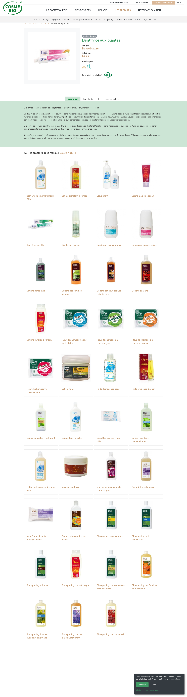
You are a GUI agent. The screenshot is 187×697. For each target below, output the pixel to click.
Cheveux (66, 18)
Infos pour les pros (117, 2)
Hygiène (56, 18)
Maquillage (109, 18)
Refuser (155, 684)
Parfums (128, 18)
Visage (45, 18)
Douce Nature (67, 152)
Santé (137, 18)
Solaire (97, 18)
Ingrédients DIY (150, 18)
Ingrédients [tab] (88, 98)
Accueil (28, 23)
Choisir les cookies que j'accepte (149, 690)
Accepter (142, 684)
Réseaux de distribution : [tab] (108, 98)
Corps (37, 18)
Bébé (119, 18)
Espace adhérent (140, 2)
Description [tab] (73, 98)
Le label (103, 9)
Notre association (149, 9)
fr (176, 2)
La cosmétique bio (57, 9)
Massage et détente (82, 18)
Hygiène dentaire (89, 36)
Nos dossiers (83, 9)
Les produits (123, 9)
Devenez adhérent (161, 2)
